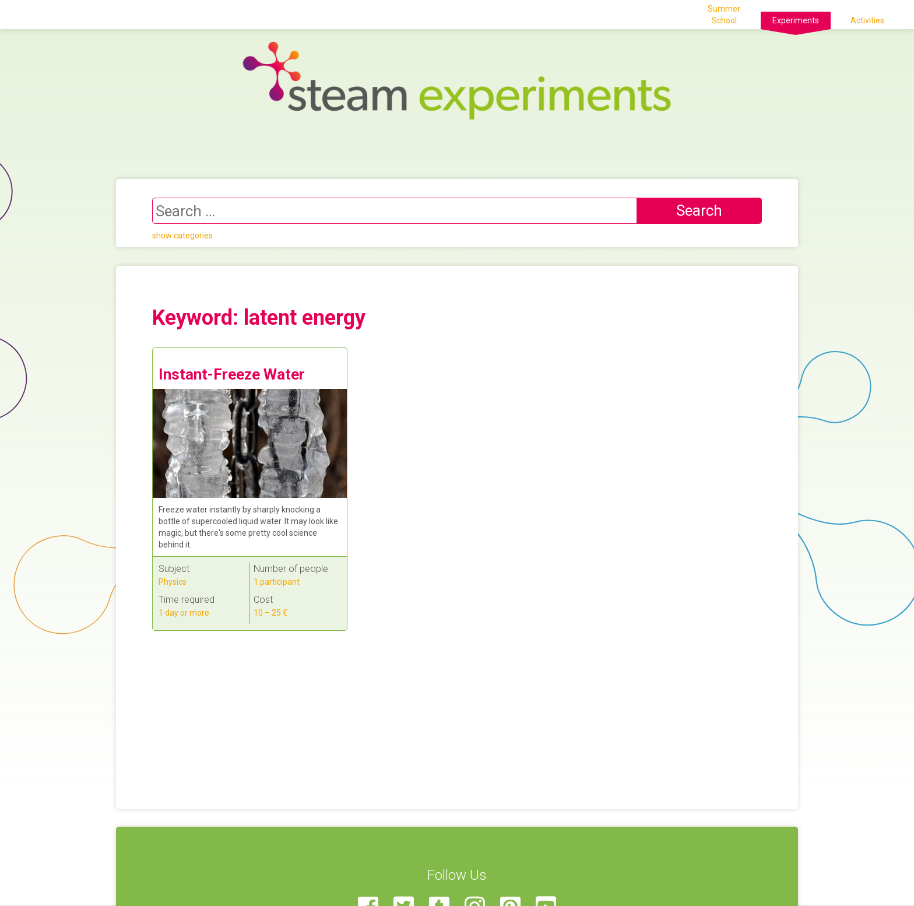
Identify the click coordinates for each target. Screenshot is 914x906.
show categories (182, 235)
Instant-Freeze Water (232, 374)
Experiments (795, 20)
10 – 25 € (270, 612)
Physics (173, 582)
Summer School (724, 14)
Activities (867, 20)
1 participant (277, 582)
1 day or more (184, 612)
